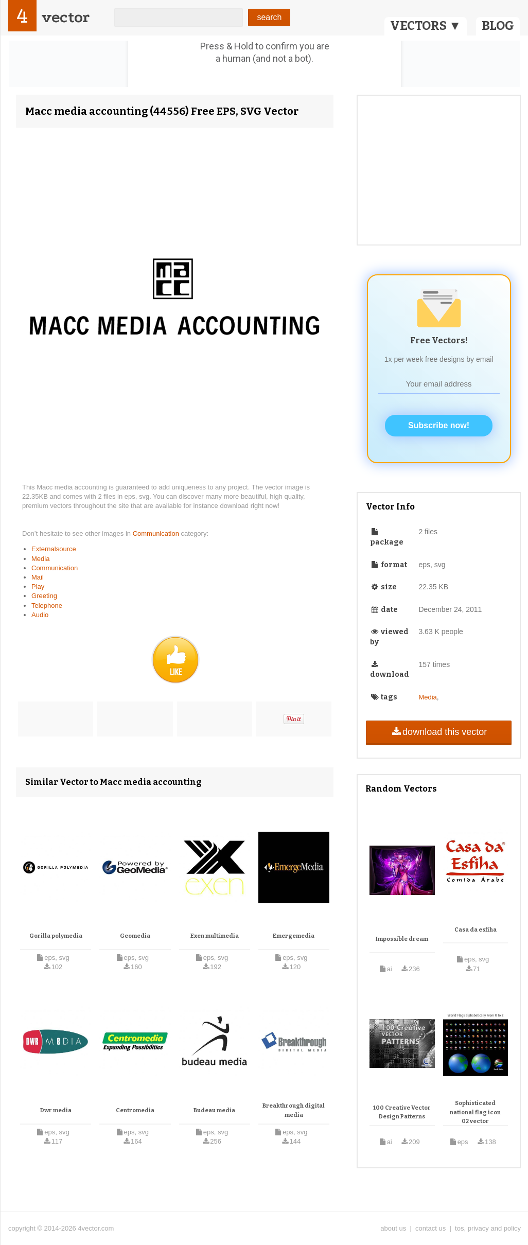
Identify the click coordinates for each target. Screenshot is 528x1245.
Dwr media (56, 1110)
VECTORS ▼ (425, 26)
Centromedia (135, 1110)
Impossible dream (402, 939)
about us (393, 1228)
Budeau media (214, 1110)
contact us (430, 1228)
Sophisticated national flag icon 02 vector (475, 1112)
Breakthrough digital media (293, 1110)
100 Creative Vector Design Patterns (402, 1112)
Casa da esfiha (475, 929)
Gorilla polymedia (55, 936)
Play (37, 586)
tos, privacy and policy (488, 1228)
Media (40, 559)
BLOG (498, 26)
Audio (39, 615)
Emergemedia (293, 936)
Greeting (44, 596)
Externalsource (53, 549)
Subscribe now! (438, 425)
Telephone (46, 605)
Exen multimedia (214, 936)
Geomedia (135, 936)
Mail (37, 577)
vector (65, 17)
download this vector (439, 732)
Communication (157, 533)
